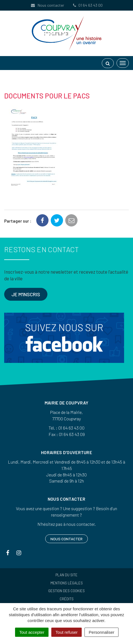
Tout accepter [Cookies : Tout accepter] (31, 632)
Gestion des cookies (66, 591)
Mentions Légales (66, 583)
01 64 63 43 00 (87, 5)
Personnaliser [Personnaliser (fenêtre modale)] (101, 632)
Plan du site (66, 575)
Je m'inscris (25, 294)
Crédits (67, 599)
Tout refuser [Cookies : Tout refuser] (66, 632)
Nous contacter (47, 5)
